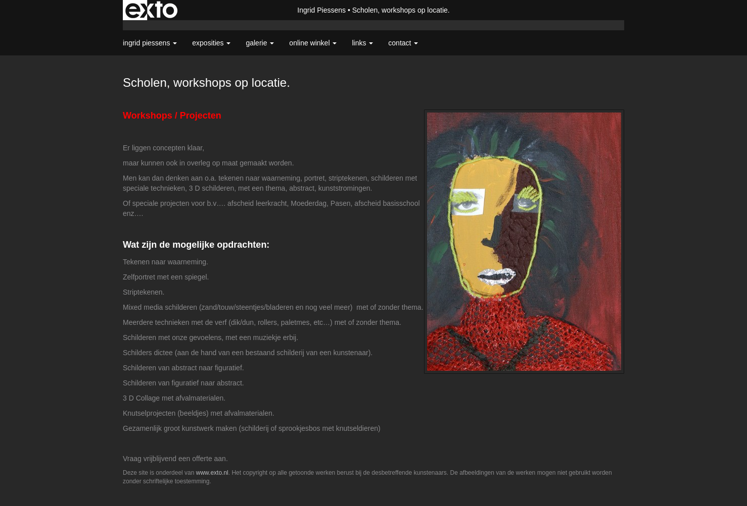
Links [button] (362, 43)
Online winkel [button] (313, 43)
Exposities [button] (211, 43)
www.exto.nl (212, 472)
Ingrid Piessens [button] (150, 43)
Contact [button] (403, 43)
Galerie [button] (260, 43)
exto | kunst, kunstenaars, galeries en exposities (151, 10)
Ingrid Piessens (321, 10)
